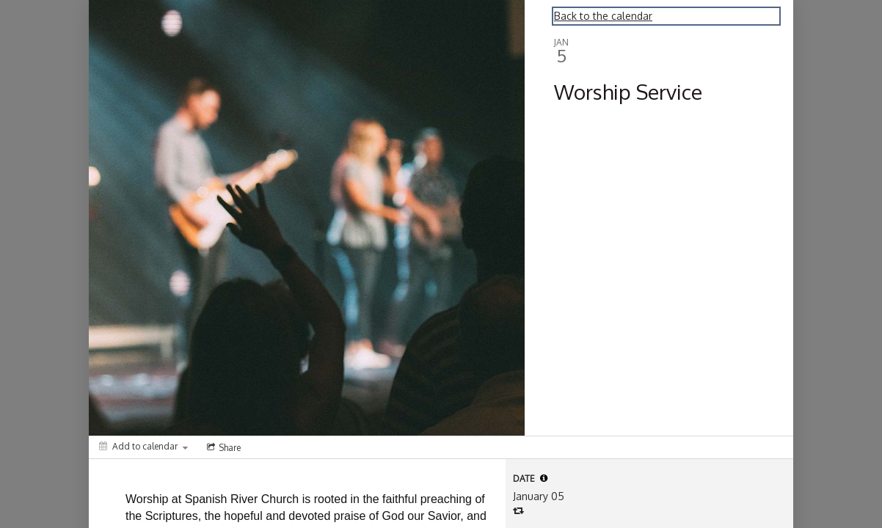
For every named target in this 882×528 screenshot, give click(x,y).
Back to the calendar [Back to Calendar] (603, 16)
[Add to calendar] (143, 446)
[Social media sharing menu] (222, 447)
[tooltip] (543, 478)
